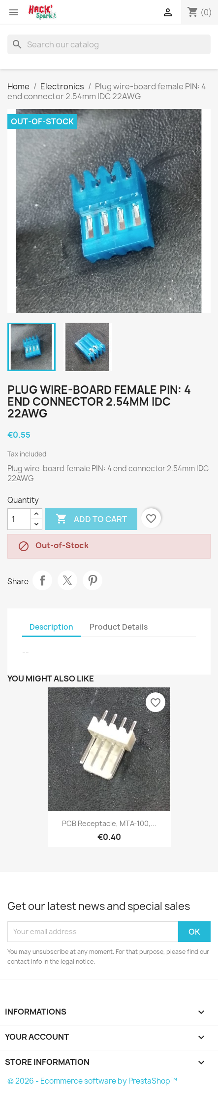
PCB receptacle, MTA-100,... (109, 823)
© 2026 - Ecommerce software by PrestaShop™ (92, 1081)
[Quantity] (19, 519)
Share (42, 580)
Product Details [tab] (119, 627)
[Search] (109, 44)
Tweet (67, 580)
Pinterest (92, 580)
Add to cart (91, 519)
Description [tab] (51, 627)
